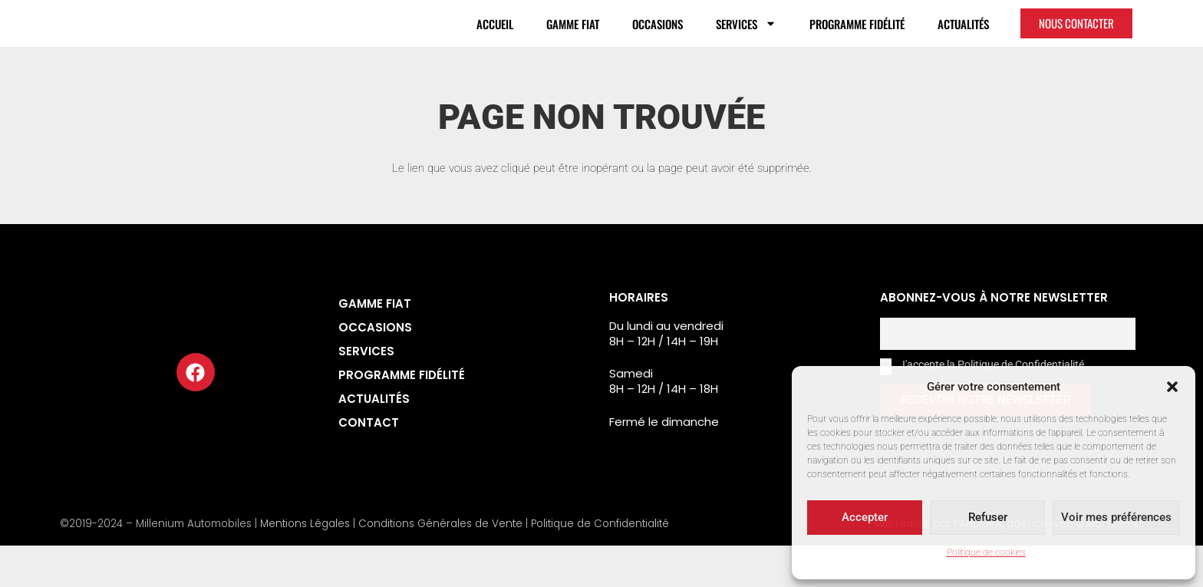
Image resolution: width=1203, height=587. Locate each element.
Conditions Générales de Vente (440, 565)
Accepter (865, 517)
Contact (368, 464)
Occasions (657, 43)
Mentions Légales (305, 565)
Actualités (963, 43)
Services (746, 44)
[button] (1172, 378)
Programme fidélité (857, 43)
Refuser (987, 517)
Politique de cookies (986, 552)
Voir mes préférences (1116, 517)
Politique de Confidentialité (600, 565)
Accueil (494, 43)
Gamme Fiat (572, 43)
